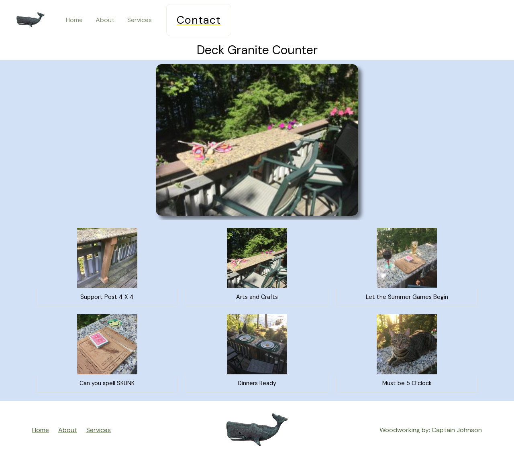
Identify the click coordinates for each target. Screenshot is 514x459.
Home (74, 20)
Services (139, 20)
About (105, 20)
